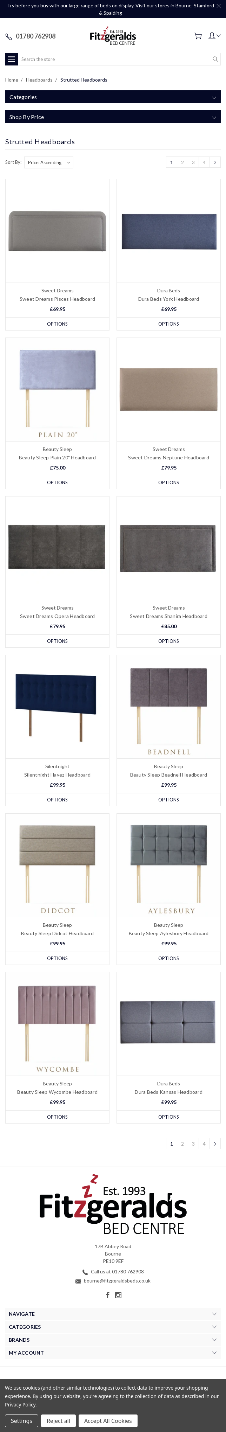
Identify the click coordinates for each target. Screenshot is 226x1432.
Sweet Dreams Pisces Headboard (57, 299)
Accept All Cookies (108, 1421)
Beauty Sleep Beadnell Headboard (168, 775)
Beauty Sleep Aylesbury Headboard (169, 933)
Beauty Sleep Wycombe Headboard (57, 1092)
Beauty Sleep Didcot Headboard (57, 933)
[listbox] (48, 162)
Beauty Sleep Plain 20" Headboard (57, 457)
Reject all (58, 1421)
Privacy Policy (20, 1404)
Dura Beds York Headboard (168, 299)
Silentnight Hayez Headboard (57, 775)
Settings (21, 1421)
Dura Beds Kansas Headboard (168, 1092)
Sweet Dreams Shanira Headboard (168, 616)
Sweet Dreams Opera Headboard (57, 616)
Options (57, 324)
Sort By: (13, 162)
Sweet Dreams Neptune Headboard (168, 457)
